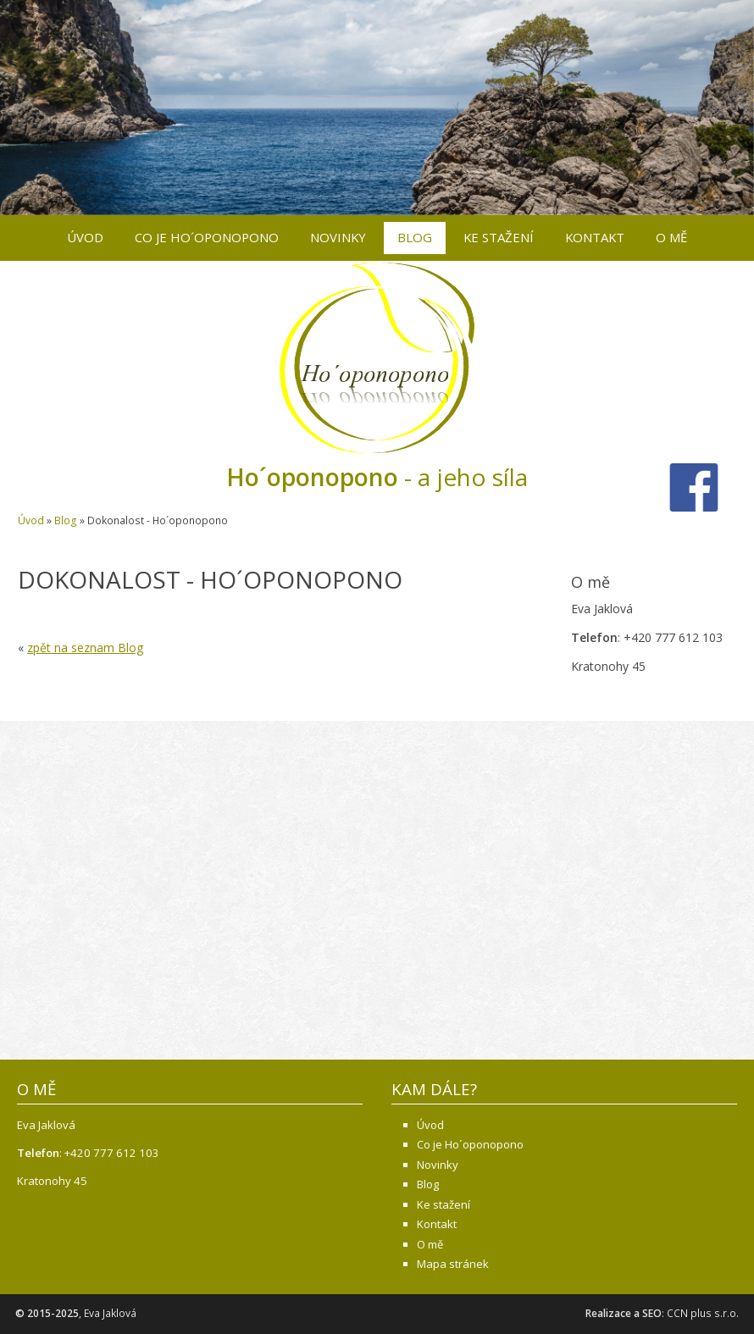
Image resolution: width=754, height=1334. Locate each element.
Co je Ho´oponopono (207, 237)
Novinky (338, 237)
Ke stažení (498, 237)
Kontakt (594, 237)
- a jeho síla (377, 477)
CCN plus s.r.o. (703, 1313)
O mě (671, 237)
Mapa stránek (453, 1263)
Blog (414, 237)
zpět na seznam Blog (85, 647)
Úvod (85, 237)
